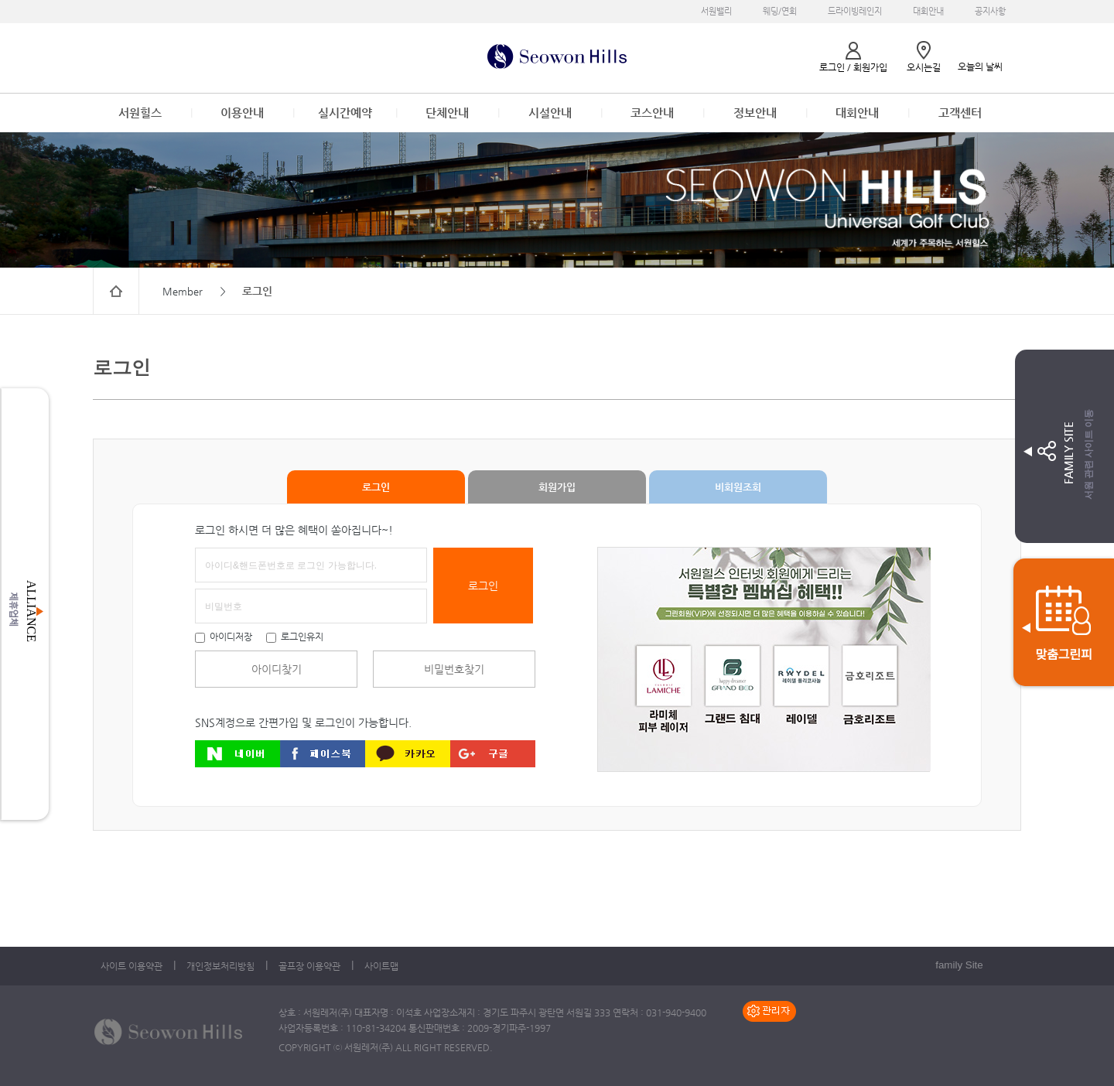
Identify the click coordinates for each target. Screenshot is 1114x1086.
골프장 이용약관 (309, 966)
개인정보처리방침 (220, 966)
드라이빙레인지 (855, 11)
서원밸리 (716, 11)
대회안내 (928, 11)
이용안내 (242, 112)
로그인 (376, 487)
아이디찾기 (276, 669)
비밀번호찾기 (454, 669)
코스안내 (652, 112)
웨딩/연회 (780, 11)
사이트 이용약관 (131, 966)
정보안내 (755, 112)
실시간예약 (345, 112)
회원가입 (557, 487)
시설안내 (550, 112)
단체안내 (447, 112)
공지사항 (990, 11)
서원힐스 (140, 112)
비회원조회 (738, 487)
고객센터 (960, 112)
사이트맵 (381, 966)
